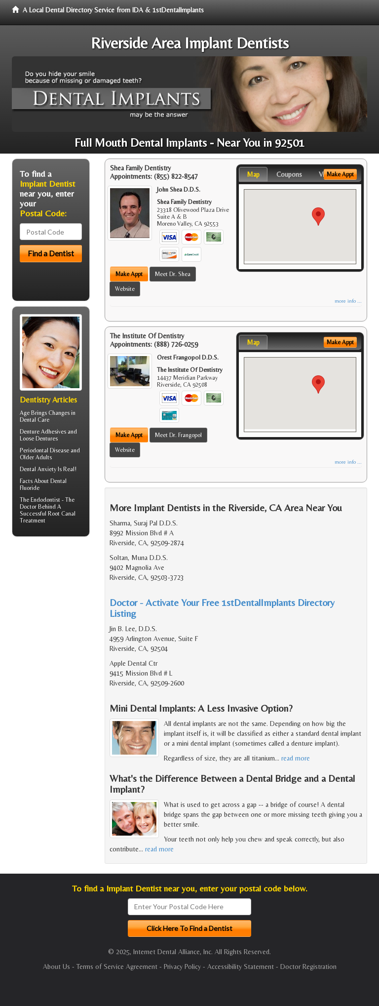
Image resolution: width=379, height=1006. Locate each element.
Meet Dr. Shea (172, 274)
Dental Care (34, 419)
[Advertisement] (62, 621)
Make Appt (129, 274)
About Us (56, 966)
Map (253, 174)
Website (125, 288)
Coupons (289, 174)
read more (295, 758)
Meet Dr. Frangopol (178, 435)
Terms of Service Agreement (116, 966)
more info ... (348, 301)
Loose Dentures (39, 438)
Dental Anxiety (38, 469)
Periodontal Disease (44, 450)
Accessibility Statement (240, 966)
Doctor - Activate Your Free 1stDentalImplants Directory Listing (222, 608)
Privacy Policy (182, 966)
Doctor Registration (308, 966)
